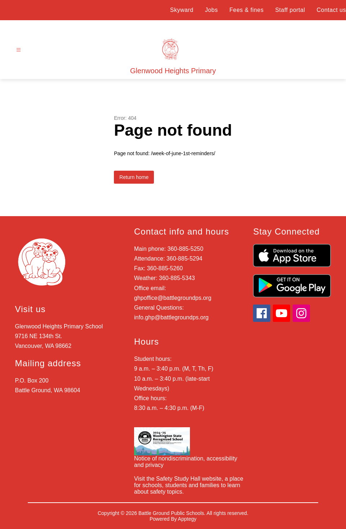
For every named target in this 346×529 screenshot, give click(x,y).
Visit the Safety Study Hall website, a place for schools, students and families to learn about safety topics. (188, 485)
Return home (133, 177)
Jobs (211, 10)
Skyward (182, 10)
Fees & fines (246, 10)
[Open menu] (18, 50)
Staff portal (290, 10)
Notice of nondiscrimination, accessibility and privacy (185, 461)
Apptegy (187, 519)
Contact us (331, 10)
